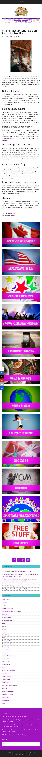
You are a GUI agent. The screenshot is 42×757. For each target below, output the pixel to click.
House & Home (11, 213)
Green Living (5, 647)
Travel (3, 703)
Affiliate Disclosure (25, 754)
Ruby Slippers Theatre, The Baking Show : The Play (15, 589)
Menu (22, 2)
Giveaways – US (6, 644)
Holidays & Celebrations (8, 656)
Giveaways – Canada (7, 641)
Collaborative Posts (7, 617)
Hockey (4, 653)
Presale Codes (6, 679)
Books (3, 605)
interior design (11, 215)
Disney (4, 626)
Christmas (4, 614)
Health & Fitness (6, 650)
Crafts (3, 623)
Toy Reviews (5, 700)
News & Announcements (8, 670)
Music (3, 667)
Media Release (6, 661)
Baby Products (6, 599)
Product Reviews (6, 682)
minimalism (17, 94)
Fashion (4, 632)
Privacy (22, 752)
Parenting (4, 673)
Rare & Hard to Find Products (9, 685)
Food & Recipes (6, 635)
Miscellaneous (6, 664)
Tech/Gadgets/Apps (7, 694)
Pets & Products (6, 676)
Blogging (4, 602)
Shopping (4, 688)
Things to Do (5, 697)
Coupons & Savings (7, 620)
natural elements (32, 189)
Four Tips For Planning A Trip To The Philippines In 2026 (17, 571)
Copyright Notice (29, 752)
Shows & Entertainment (8, 691)
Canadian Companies (7, 608)
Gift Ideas (4, 638)
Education (4, 629)
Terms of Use (17, 752)
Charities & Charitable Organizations (11, 611)
